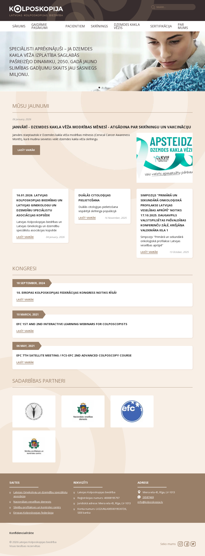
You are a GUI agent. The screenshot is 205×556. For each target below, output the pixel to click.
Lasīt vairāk (26, 150)
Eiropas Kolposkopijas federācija (33, 512)
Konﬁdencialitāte (21, 533)
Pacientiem (75, 26)
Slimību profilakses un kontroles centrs (37, 507)
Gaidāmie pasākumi (39, 26)
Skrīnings (99, 26)
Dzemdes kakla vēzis (127, 26)
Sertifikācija (161, 26)
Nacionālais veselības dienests (32, 501)
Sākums (18, 26)
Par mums (183, 26)
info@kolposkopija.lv (150, 502)
